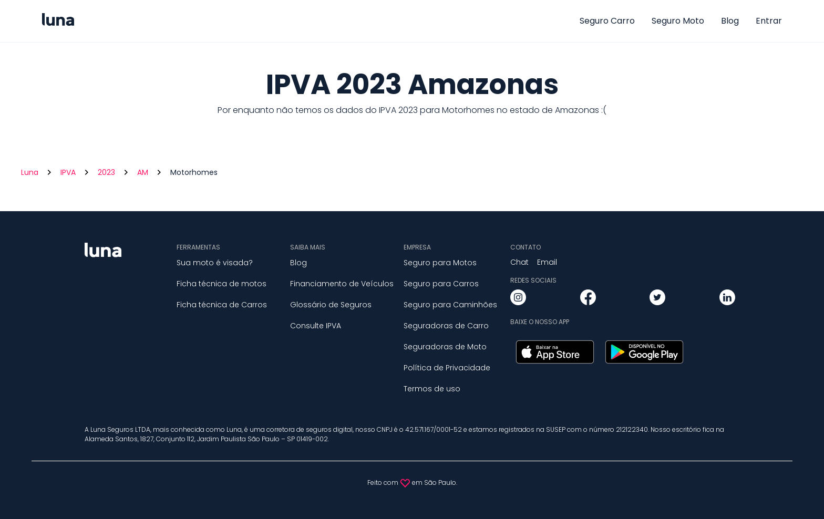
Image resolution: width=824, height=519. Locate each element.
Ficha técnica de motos (221, 283)
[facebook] (588, 299)
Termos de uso (432, 388)
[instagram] (518, 299)
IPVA (68, 172)
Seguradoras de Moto (445, 346)
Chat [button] (519, 262)
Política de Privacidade (447, 367)
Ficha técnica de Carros (222, 304)
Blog (730, 21)
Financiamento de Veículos (342, 283)
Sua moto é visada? (215, 262)
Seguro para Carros (441, 283)
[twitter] (657, 299)
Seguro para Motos (440, 262)
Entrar (769, 21)
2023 (106, 172)
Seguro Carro (607, 21)
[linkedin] (727, 299)
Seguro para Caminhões (450, 304)
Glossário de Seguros (331, 304)
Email (547, 262)
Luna (29, 172)
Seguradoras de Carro (446, 325)
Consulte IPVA (315, 325)
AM (142, 172)
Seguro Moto (678, 21)
